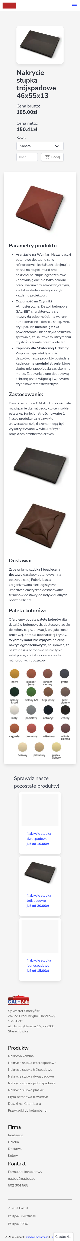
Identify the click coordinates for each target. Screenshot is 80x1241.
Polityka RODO (18, 1224)
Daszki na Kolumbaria (24, 1103)
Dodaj (52, 157)
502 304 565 (18, 1185)
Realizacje (15, 1135)
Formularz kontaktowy (25, 1171)
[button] (74, 5)
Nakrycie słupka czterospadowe (32, 1063)
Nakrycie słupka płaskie (26, 1090)
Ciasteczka (63, 1237)
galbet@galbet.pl (21, 1178)
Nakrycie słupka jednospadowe (31, 1083)
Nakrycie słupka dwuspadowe (31, 1076)
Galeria (13, 1142)
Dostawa (15, 1149)
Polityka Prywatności (22, 1216)
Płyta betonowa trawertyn (28, 1097)
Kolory (13, 1155)
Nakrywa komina (21, 1056)
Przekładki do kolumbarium (28, 1110)
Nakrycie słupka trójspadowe (30, 1069)
